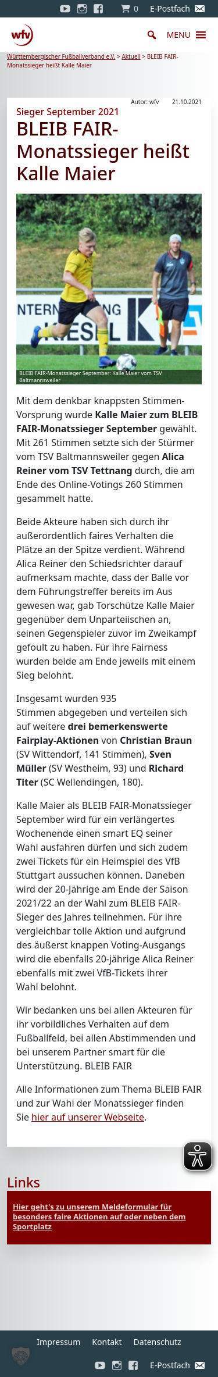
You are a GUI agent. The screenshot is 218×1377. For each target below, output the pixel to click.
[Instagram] (82, 8)
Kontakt (106, 1341)
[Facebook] (101, 8)
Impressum (58, 1341)
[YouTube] (65, 8)
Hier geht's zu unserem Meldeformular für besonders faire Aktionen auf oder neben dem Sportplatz (99, 1216)
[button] (179, 34)
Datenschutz (157, 1341)
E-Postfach (170, 8)
